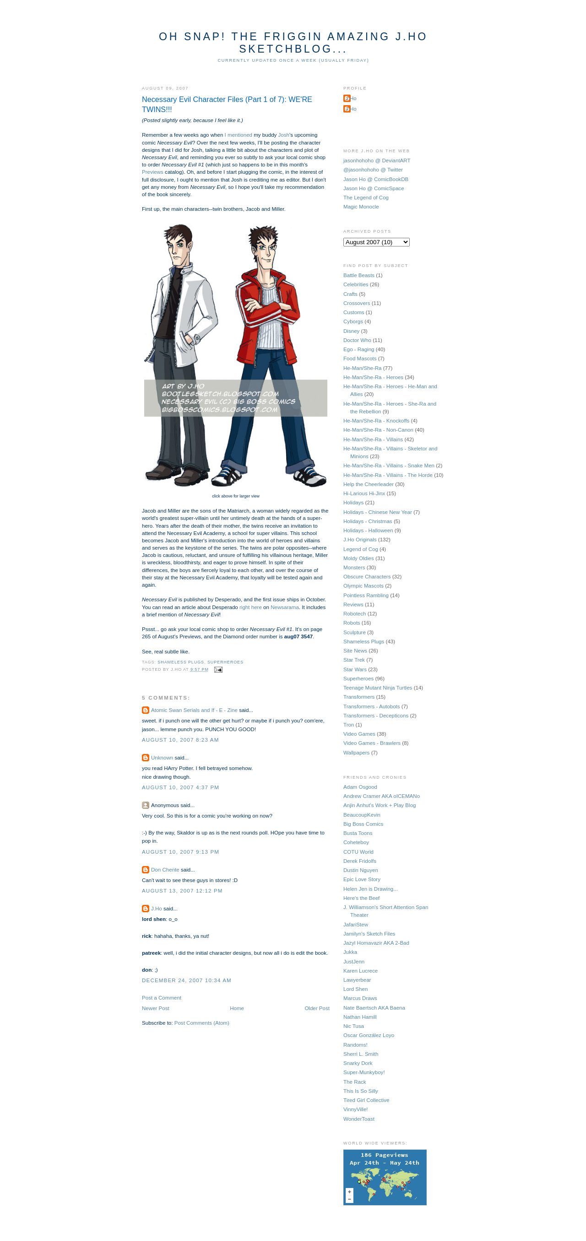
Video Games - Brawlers (372, 743)
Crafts (350, 294)
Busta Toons (357, 833)
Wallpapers (356, 752)
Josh (283, 135)
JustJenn (353, 961)
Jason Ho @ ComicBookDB (375, 179)
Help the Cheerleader (368, 484)
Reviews (353, 604)
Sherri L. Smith (360, 1054)
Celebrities (356, 284)
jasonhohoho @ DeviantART (377, 160)
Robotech (354, 613)
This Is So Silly (360, 1091)
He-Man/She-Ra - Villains (373, 439)
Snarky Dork (358, 1063)
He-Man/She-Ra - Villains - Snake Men (388, 465)
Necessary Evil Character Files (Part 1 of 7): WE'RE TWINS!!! (227, 104)
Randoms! (355, 1045)
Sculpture (354, 632)
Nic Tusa (353, 1026)
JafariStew (355, 924)
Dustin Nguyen (360, 870)
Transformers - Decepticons (375, 715)
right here (250, 607)
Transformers (358, 697)
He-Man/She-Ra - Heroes (373, 377)
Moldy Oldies (358, 558)
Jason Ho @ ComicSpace (373, 188)
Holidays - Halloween (368, 530)
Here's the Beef (361, 898)
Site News (355, 650)
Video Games (359, 734)
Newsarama (285, 607)
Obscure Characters (367, 576)
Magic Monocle (361, 206)
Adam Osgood (360, 787)
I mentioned (238, 135)
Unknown (162, 757)
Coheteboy (356, 842)
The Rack (354, 1082)
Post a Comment (161, 997)
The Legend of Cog (366, 197)
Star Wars (355, 669)
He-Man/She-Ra (362, 368)
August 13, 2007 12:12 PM (182, 890)
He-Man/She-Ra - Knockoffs (376, 420)
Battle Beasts (358, 275)
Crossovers (356, 303)
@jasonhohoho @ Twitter (373, 169)
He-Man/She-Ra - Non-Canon (378, 430)
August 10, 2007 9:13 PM (180, 852)
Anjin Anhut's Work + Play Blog (379, 805)
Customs (353, 312)
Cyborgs (353, 321)
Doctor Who (357, 340)
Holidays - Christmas (367, 521)
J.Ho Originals (360, 539)
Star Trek (354, 660)
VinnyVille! (355, 1109)
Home (237, 1008)
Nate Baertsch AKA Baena (374, 1008)
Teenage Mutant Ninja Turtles (377, 687)
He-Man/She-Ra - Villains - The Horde (388, 475)
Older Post (317, 1008)
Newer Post (155, 1008)
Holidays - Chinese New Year (377, 512)
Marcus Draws (360, 998)
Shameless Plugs (180, 662)
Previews (152, 172)
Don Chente (165, 869)
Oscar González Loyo (368, 1035)
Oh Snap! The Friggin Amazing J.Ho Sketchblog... (293, 43)
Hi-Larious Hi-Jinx (364, 493)
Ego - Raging (358, 349)
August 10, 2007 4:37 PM (180, 787)
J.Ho (156, 908)
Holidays (353, 502)
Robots (351, 623)
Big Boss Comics (363, 824)
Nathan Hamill (360, 1017)
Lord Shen (355, 989)
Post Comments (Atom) (201, 1023)
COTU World (358, 852)
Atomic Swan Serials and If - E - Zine (194, 710)
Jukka (350, 952)
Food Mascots (360, 358)
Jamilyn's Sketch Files (369, 933)
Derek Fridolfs (359, 861)
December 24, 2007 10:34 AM (187, 980)
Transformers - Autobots (371, 706)
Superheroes (225, 662)
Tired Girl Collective (366, 1100)
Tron (348, 724)
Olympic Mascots (363, 585)
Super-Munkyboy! (364, 1072)
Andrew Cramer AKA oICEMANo (381, 796)
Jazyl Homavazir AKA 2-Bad (376, 943)
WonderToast (358, 1119)
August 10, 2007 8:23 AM (180, 740)
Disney (351, 331)
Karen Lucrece (360, 971)
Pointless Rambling (366, 595)
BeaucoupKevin (361, 815)
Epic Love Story (361, 879)
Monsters (354, 567)
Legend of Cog (360, 549)
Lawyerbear (357, 980)
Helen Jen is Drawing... (370, 889)
